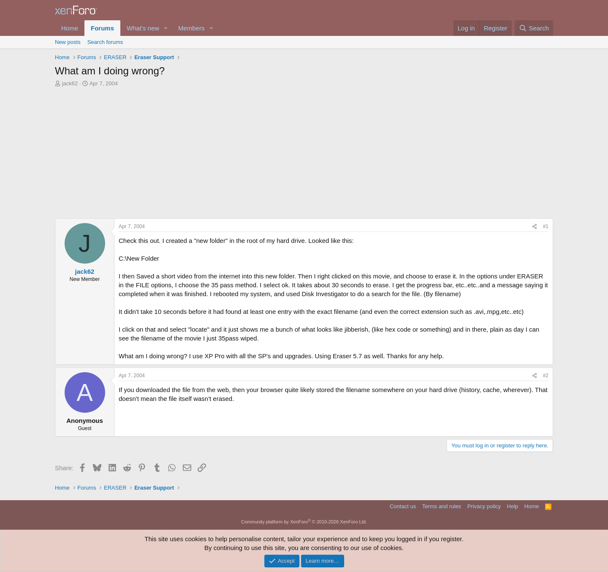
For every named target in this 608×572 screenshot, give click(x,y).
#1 (545, 226)
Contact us (403, 506)
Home (69, 28)
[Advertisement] (304, 155)
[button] (166, 28)
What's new (143, 28)
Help (512, 506)
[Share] (534, 227)
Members (191, 28)
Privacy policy (484, 506)
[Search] (534, 28)
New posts (68, 42)
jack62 (70, 83)
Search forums (105, 42)
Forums (102, 28)
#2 (545, 376)
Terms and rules (441, 506)
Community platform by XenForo (304, 521)
